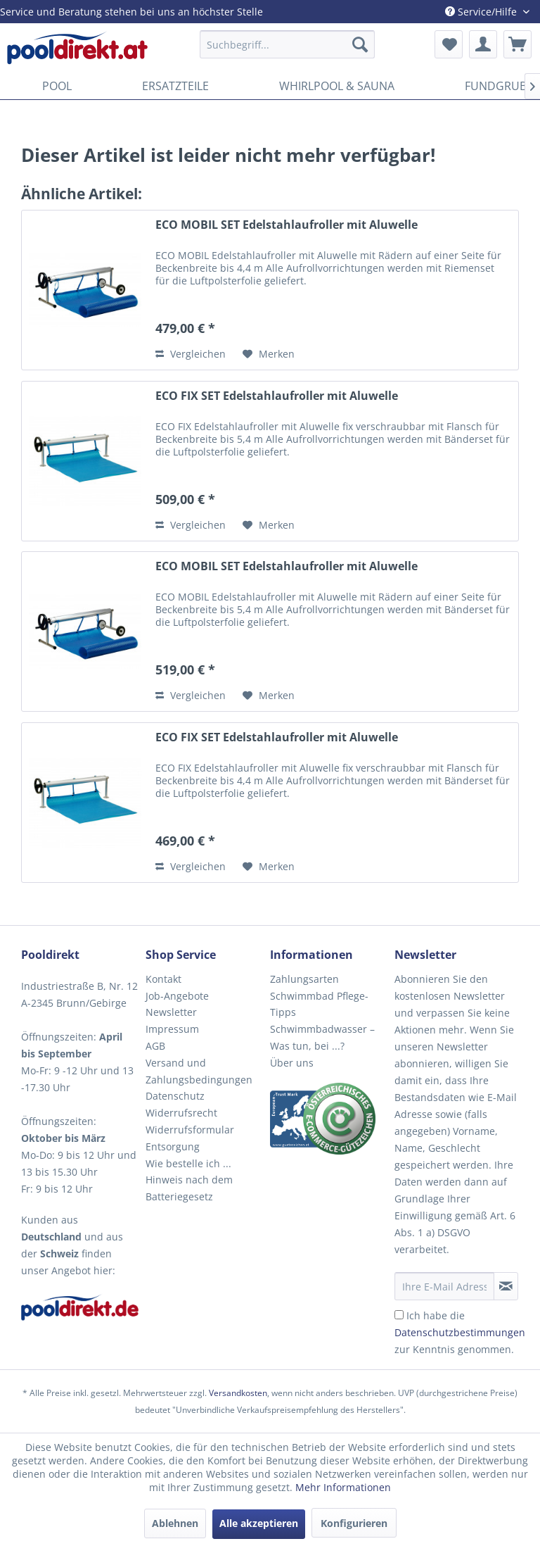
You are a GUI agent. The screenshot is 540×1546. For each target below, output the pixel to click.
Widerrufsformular (190, 1129)
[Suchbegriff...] (287, 44)
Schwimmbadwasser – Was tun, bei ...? (322, 1037)
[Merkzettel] (449, 44)
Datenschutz (175, 1095)
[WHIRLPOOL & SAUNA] (337, 86)
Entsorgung (173, 1146)
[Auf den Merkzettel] (269, 354)
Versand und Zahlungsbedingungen (199, 1071)
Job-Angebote (177, 996)
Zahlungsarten (304, 979)
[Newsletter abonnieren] (506, 1286)
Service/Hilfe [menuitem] (482, 11)
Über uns (292, 1062)
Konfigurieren (354, 1523)
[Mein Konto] (483, 44)
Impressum (172, 1029)
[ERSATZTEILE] (175, 86)
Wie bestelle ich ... (188, 1163)
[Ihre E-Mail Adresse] (444, 1286)
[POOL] (57, 86)
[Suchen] (360, 44)
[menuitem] (287, 44)
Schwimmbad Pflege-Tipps (319, 1004)
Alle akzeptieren (258, 1523)
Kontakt (163, 979)
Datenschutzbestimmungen (459, 1332)
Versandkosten (238, 1393)
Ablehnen (175, 1523)
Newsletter (171, 1012)
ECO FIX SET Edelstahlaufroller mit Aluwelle (276, 396)
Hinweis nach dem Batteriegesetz (189, 1188)
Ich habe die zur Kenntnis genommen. (459, 1332)
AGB (155, 1045)
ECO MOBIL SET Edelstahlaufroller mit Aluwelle (286, 225)
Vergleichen (190, 353)
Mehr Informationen (343, 1487)
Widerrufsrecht (181, 1112)
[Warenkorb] (517, 44)
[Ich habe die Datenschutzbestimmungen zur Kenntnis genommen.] (399, 1314)
